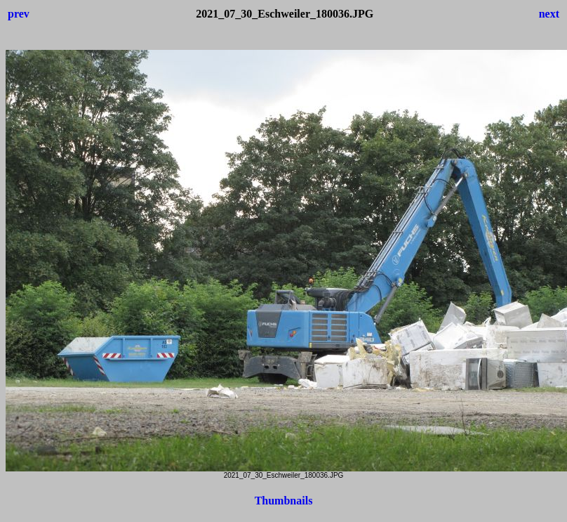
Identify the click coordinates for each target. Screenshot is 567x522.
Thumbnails (284, 501)
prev (18, 14)
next (549, 14)
